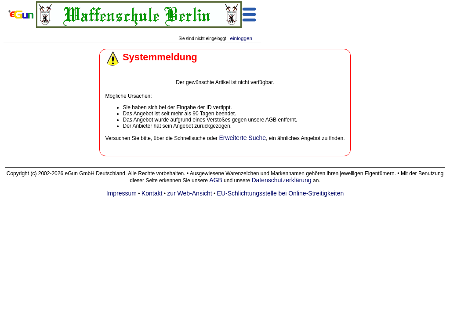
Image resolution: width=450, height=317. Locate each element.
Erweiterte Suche (242, 137)
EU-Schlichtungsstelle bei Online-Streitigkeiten (280, 193)
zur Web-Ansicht (189, 193)
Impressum (121, 193)
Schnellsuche (189, 138)
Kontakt (152, 193)
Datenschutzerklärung (281, 180)
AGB (215, 180)
